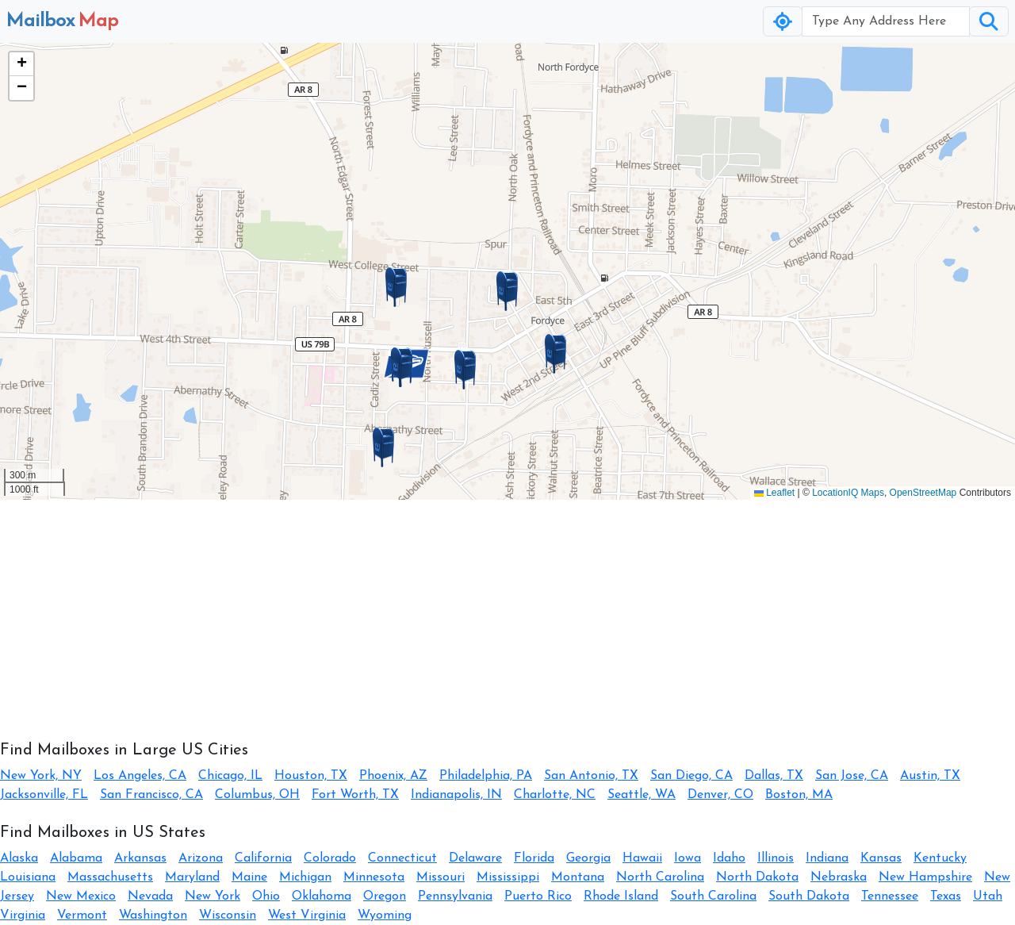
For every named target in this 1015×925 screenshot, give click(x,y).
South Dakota (808, 896)
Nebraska (838, 877)
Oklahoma (321, 896)
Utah (987, 896)
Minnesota (373, 877)
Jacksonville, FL (44, 795)
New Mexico (81, 896)
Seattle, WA (641, 795)
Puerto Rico (538, 896)
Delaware (475, 858)
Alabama (76, 858)
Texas (945, 896)
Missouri (440, 877)
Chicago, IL (230, 776)
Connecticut (402, 858)
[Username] (886, 21)
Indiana (827, 858)
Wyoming (385, 915)
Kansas (881, 858)
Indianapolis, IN (456, 795)
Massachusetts (110, 877)
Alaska (19, 858)
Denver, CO (720, 795)
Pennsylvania (455, 896)
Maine (249, 877)
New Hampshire (925, 877)
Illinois (775, 858)
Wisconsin (227, 915)
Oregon (384, 896)
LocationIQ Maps (848, 492)
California (263, 858)
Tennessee (889, 896)
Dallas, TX (774, 776)
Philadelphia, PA (485, 776)
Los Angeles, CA (140, 776)
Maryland (192, 877)
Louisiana (28, 877)
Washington (153, 915)
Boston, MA (799, 795)
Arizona (200, 858)
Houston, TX (310, 776)
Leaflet (774, 492)
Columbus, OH (257, 795)
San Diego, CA (691, 776)
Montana (577, 877)
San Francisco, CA (151, 795)
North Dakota (757, 877)
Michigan (305, 877)
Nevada (150, 896)
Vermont (82, 915)
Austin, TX (930, 776)
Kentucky (940, 858)
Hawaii (642, 858)
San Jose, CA (851, 776)
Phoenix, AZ (393, 776)
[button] (507, 291)
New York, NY (41, 776)
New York (212, 896)
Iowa (687, 858)
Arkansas (140, 858)
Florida (534, 858)
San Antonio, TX (591, 776)
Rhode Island (621, 896)
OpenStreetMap (923, 492)
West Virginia (307, 915)
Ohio (266, 896)
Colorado (330, 858)
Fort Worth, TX (355, 795)
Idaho (729, 858)
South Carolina (713, 896)
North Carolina (660, 877)
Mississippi (508, 877)
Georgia (588, 858)
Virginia (22, 915)
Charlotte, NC (555, 795)
